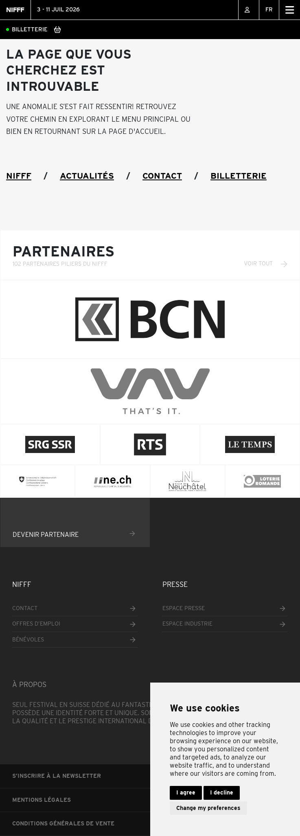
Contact (162, 176)
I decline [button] (221, 792)
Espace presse (183, 608)
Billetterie (30, 29)
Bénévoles (28, 639)
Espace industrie (187, 623)
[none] (269, 10)
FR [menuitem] (269, 9)
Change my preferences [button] (208, 808)
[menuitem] (269, 10)
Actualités (87, 176)
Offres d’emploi (36, 623)
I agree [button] (185, 792)
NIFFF (18, 176)
